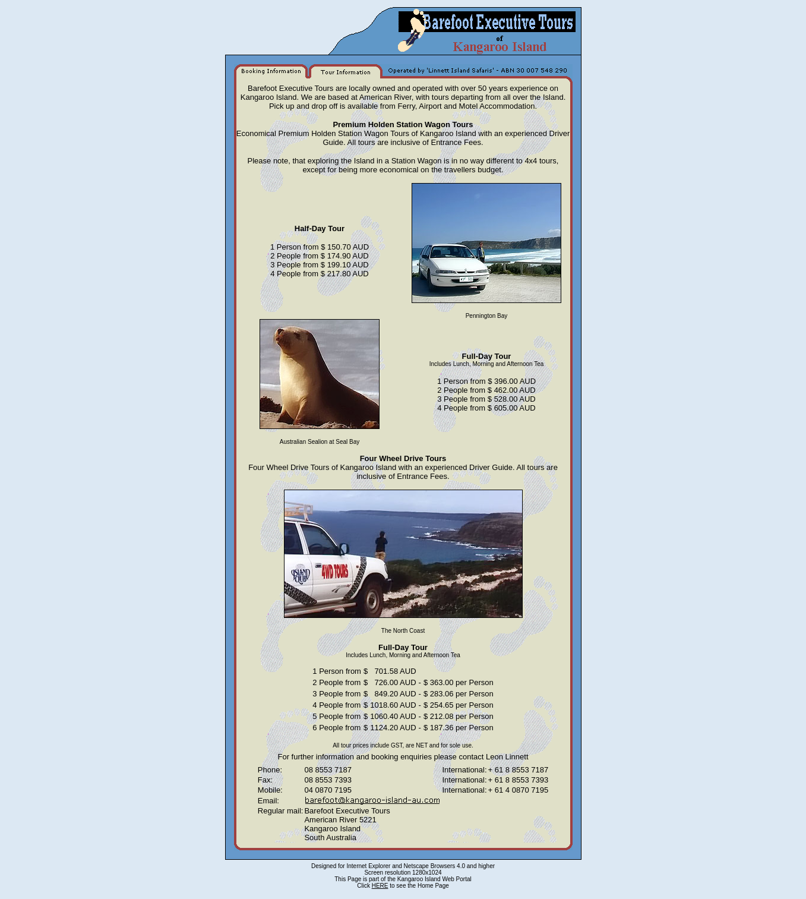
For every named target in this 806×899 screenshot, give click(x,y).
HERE (380, 885)
